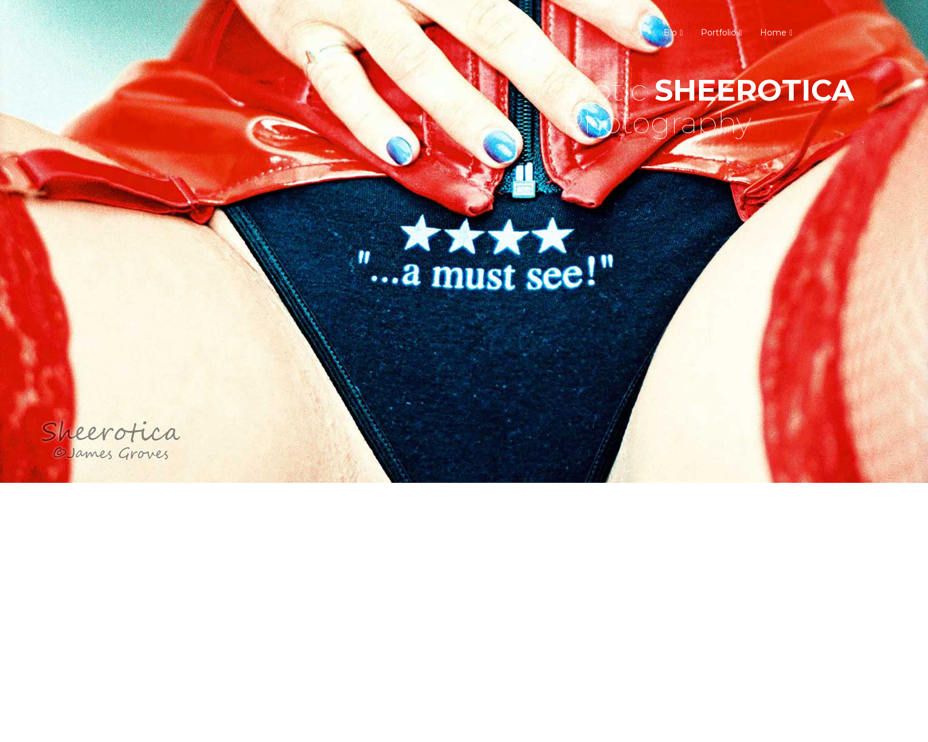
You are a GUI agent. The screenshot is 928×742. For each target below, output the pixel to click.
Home (773, 32)
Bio (670, 32)
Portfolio (718, 32)
